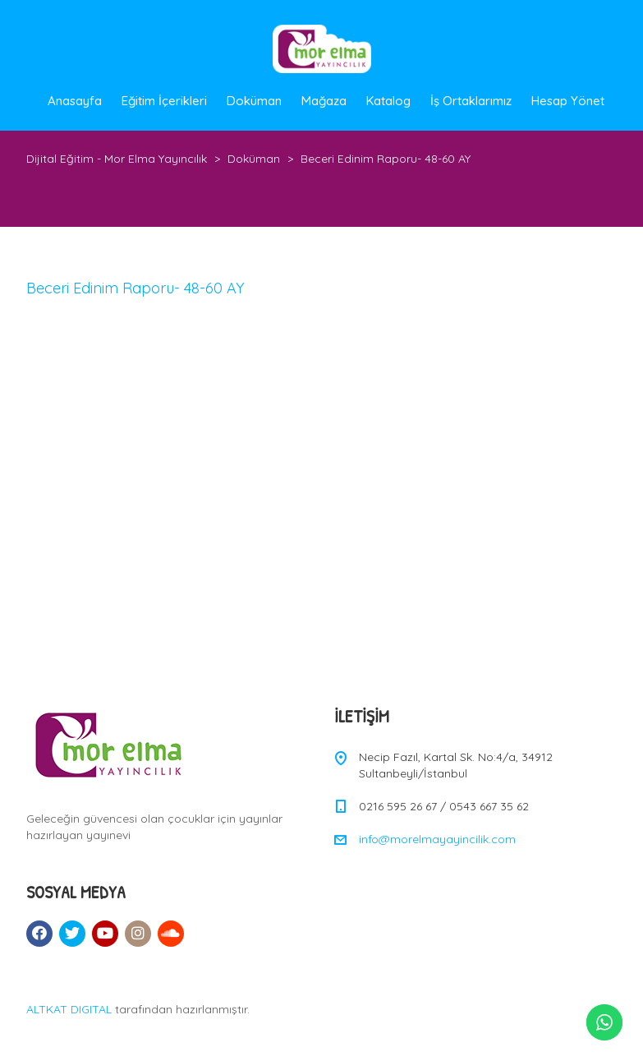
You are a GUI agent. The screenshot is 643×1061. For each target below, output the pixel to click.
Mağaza (324, 100)
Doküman (254, 100)
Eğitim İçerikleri (164, 100)
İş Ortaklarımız (471, 100)
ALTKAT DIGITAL (69, 1009)
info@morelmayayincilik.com (437, 839)
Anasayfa (75, 100)
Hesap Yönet (567, 100)
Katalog (388, 100)
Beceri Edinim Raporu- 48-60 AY (135, 288)
